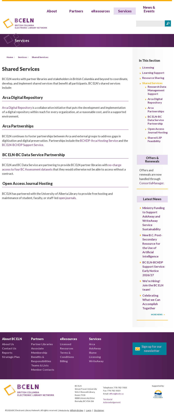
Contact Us (9, 348)
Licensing (148, 67)
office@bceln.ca (116, 393)
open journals (67, 198)
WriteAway (96, 361)
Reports (7, 352)
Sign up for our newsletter (152, 349)
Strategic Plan (11, 356)
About (52, 11)
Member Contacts (42, 369)
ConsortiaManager (151, 183)
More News (157, 314)
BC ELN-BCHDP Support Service (22, 145)
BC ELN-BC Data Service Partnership (156, 120)
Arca (92, 344)
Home (10, 57)
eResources (100, 11)
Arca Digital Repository (17, 107)
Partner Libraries (42, 344)
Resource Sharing (153, 77)
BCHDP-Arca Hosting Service (99, 140)
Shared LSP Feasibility (155, 139)
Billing (64, 361)
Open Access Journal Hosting (158, 130)
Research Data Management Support (157, 90)
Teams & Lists (40, 365)
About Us (8, 344)
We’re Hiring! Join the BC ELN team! (152, 285)
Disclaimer (99, 410)
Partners (76, 11)
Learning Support (153, 72)
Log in (88, 410)
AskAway (95, 348)
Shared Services (40, 57)
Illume (93, 352)
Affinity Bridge (76, 410)
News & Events (149, 9)
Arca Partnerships (156, 109)
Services (125, 11)
